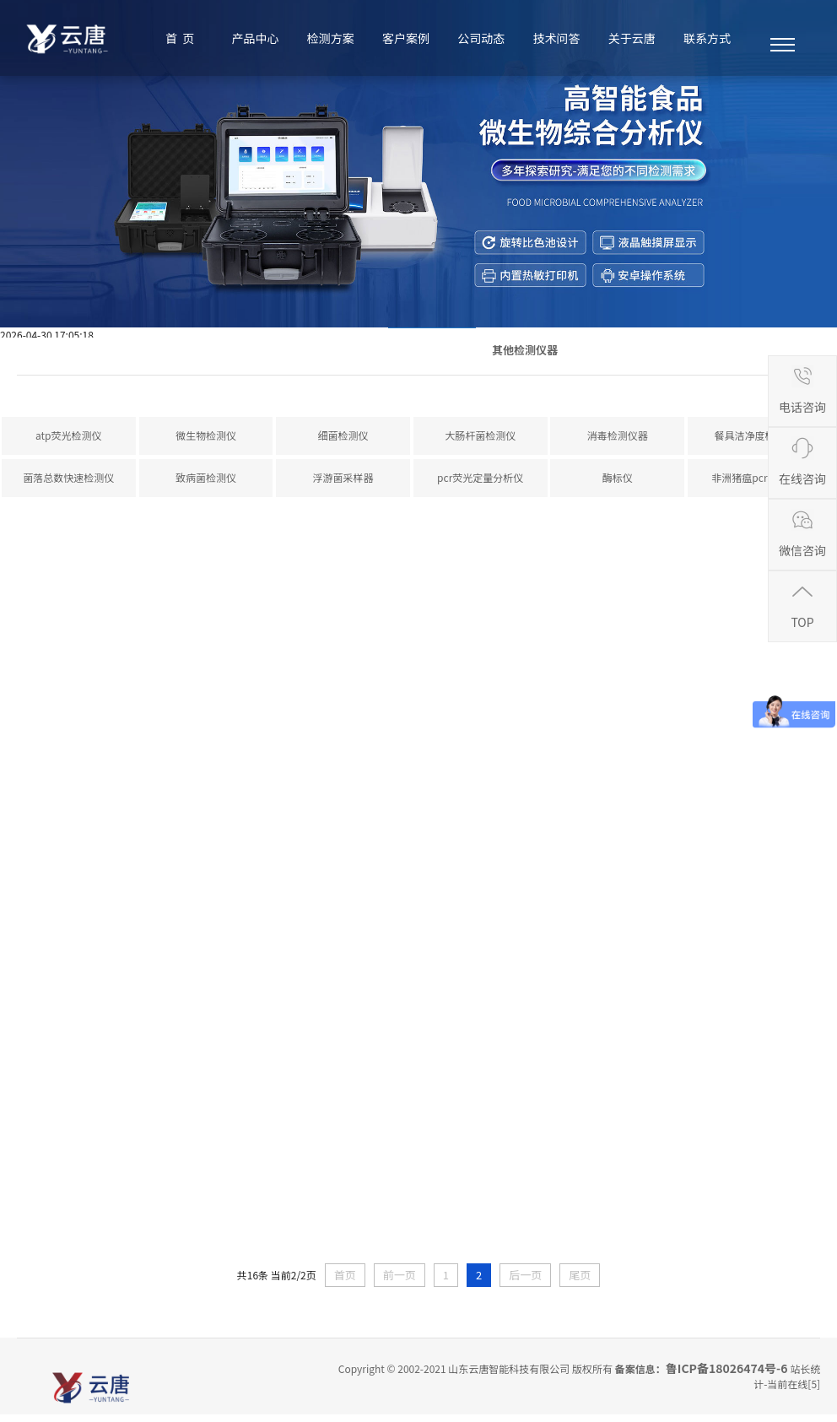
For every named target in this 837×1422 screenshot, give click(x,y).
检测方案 (330, 38)
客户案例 (405, 38)
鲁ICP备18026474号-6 (727, 1375)
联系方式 (707, 38)
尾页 (580, 1282)
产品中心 (255, 38)
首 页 (179, 38)
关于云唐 (632, 38)
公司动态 (481, 38)
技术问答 (556, 38)
